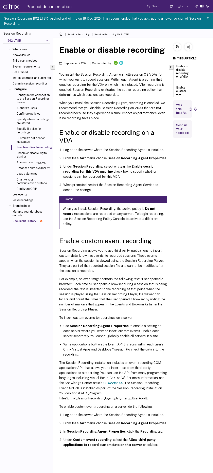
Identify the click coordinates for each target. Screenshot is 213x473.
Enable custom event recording (182, 94)
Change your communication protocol (32, 181)
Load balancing (27, 173)
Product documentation (49, 6)
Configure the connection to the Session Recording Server (33, 98)
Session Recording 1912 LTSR (111, 34)
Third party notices (25, 60)
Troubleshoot (21, 205)
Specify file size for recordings (29, 130)
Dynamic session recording (30, 83)
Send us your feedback (183, 129)
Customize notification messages (31, 139)
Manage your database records (27, 213)
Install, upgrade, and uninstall (32, 77)
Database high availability (33, 168)
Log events (20, 194)
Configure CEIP (27, 188)
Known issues (21, 55)
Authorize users (27, 108)
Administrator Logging (31, 162)
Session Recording (78, 34)
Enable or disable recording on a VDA (182, 73)
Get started (20, 72)
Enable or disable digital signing (32, 154)
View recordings (23, 200)
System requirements (26, 66)
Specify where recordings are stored (33, 121)
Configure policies (28, 113)
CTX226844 (113, 383)
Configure (20, 89)
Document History (27, 221)
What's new (20, 49)
